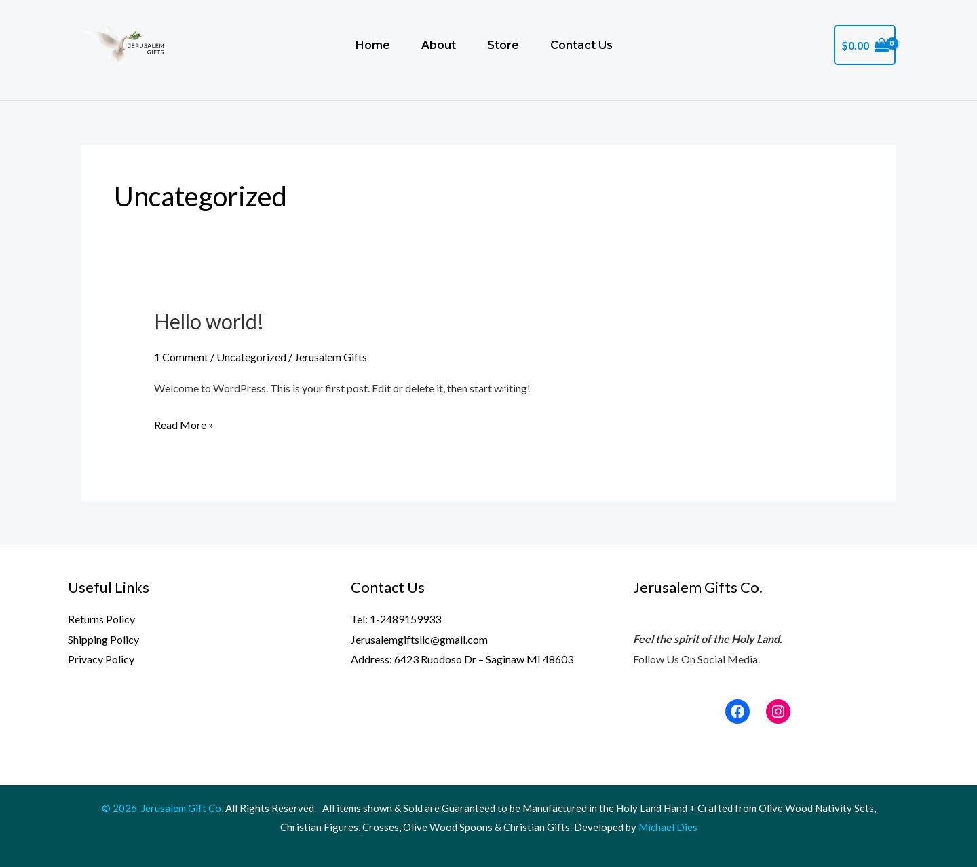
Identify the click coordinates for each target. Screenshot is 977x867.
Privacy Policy (101, 658)
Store (503, 45)
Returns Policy (101, 618)
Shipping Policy (103, 639)
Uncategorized (251, 356)
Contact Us (581, 45)
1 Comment (181, 356)
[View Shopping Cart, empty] (865, 45)
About (438, 45)
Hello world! (209, 321)
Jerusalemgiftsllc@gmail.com (419, 639)
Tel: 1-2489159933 (396, 618)
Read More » (184, 423)
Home (373, 45)
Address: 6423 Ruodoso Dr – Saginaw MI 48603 (462, 658)
